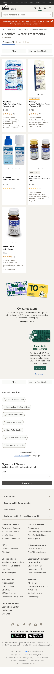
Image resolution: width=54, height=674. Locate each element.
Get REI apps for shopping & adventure (27, 631)
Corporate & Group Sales (12, 597)
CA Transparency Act (18, 661)
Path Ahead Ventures (37, 573)
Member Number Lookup (13, 562)
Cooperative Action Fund (38, 586)
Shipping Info (34, 538)
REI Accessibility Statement (27, 664)
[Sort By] (40, 51)
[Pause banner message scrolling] (51, 21)
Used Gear (6, 569)
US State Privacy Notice (34, 655)
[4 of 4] (20, 169)
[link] (14, 78)
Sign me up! (27, 483)
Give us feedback (21, 456)
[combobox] (27, 14)
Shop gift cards (27, 321)
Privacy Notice (16, 655)
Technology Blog (35, 593)
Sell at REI (6, 590)
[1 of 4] (8, 169)
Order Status (33, 528)
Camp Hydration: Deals (13, 399)
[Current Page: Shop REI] (6, 2)
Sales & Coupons (35, 549)
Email (4, 472)
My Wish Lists (7, 535)
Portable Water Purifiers (14, 445)
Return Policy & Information (39, 531)
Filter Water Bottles (12, 430)
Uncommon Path (35, 569)
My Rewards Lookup (10, 531)
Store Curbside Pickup (37, 535)
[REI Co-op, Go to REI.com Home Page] (5, 8)
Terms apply (33, 318)
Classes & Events (35, 566)
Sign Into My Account (11, 528)
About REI (32, 583)
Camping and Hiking (8, 29)
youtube (35, 624)
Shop (13, 8)
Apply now (40, 368)
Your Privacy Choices (34, 651)
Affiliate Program (9, 593)
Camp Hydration (22, 29)
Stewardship (33, 597)
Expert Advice (22, 42)
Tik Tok (18, 624)
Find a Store (7, 610)
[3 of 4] (16, 169)
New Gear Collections (11, 566)
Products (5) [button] (8, 42)
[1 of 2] (38, 94)
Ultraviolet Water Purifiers (14, 437)
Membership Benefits (11, 538)
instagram (13, 624)
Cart (45, 8)
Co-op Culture (8, 586)
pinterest (30, 624)
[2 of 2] (42, 94)
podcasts (41, 624)
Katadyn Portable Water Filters (16, 407)
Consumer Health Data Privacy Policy (19, 658)
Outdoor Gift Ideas (10, 549)
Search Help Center (10, 607)
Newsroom (32, 590)
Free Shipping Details (37, 552)
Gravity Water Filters (12, 422)
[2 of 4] (12, 169)
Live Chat (6, 614)
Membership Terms (37, 661)
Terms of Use (16, 651)
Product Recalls (43, 658)
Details (34, 467)
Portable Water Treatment (38, 29)
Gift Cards (6, 552)
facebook (24, 624)
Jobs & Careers (8, 583)
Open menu (50, 8)
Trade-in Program (9, 573)
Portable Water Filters (13, 414)
